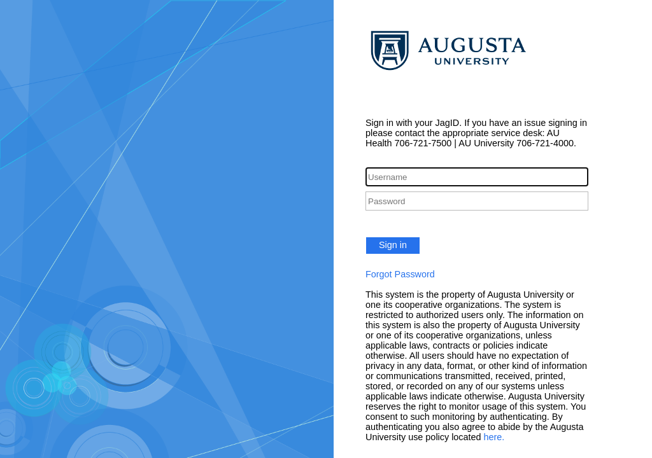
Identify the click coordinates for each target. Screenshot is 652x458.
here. (494, 437)
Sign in (393, 245)
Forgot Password (400, 274)
